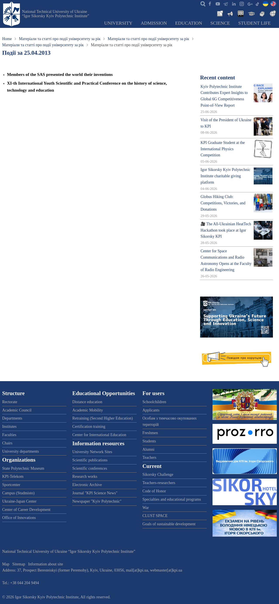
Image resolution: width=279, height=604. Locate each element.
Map (5, 564)
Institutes (9, 426)
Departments (12, 418)
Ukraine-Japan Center (19, 501)
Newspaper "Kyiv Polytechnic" (97, 501)
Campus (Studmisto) (18, 493)
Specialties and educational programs (172, 499)
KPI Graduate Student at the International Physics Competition (223, 148)
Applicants (151, 410)
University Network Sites (92, 452)
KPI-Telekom (13, 476)
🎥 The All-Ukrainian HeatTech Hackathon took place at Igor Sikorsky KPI (226, 230)
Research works (84, 476)
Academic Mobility (87, 410)
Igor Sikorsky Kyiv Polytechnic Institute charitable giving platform (225, 175)
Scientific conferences (89, 468)
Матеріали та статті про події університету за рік (59, 39)
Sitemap (18, 564)
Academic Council (16, 410)
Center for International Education (99, 435)
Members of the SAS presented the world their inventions (60, 74)
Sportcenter (11, 485)
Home (7, 39)
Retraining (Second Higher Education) (102, 418)
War (146, 507)
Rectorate (9, 402)
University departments (20, 451)
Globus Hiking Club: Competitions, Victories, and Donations (223, 203)
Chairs (7, 443)
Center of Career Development (26, 509)
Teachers (150, 457)
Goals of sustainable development (169, 524)
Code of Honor (154, 491)
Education (188, 23)
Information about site (45, 564)
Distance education (87, 402)
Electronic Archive (87, 485)
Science (220, 23)
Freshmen (150, 433)
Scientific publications (89, 460)
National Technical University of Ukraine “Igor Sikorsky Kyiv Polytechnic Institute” (55, 13)
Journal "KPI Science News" (94, 493)
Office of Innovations (19, 517)
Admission (154, 23)
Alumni (149, 449)
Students (149, 441)
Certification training (88, 426)
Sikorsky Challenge (158, 474)
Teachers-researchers (159, 483)
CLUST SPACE (155, 516)
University (118, 23)
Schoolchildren (154, 402)
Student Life (254, 23)
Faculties (9, 435)
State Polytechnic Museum (23, 468)
